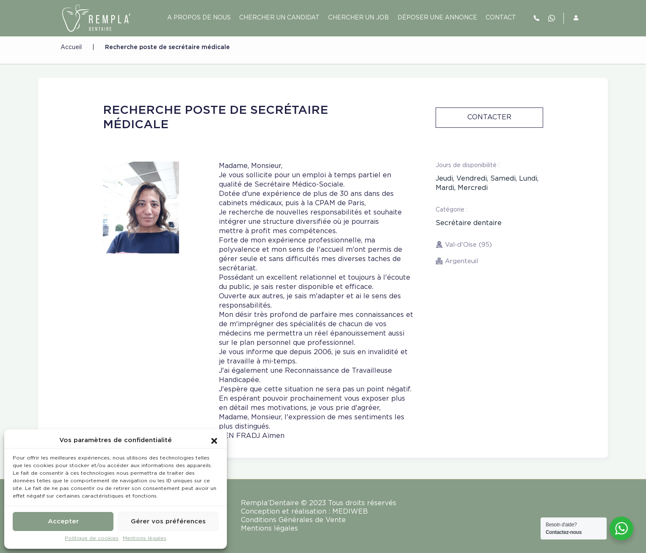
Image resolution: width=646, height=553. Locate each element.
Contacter (489, 117)
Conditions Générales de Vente (293, 520)
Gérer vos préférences (168, 521)
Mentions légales (144, 538)
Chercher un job (358, 17)
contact (501, 17)
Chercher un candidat (279, 17)
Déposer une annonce (437, 17)
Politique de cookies (92, 538)
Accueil (71, 47)
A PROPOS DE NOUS (199, 17)
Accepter (63, 521)
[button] (214, 440)
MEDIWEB (350, 512)
